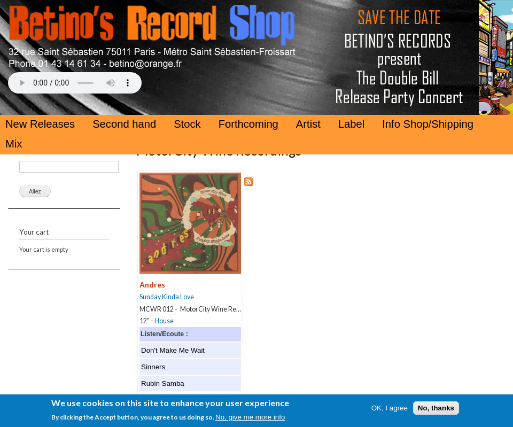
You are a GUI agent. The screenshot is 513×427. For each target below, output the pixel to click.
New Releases (40, 124)
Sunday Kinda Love (166, 297)
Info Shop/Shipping (427, 124)
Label (351, 124)
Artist (308, 124)
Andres (152, 284)
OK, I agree (389, 412)
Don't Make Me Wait (173, 350)
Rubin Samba (162, 383)
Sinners (153, 367)
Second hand (124, 124)
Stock (187, 124)
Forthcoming (248, 124)
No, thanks (436, 412)
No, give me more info (250, 421)
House (164, 321)
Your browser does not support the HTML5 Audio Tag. (75, 83)
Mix (13, 144)
